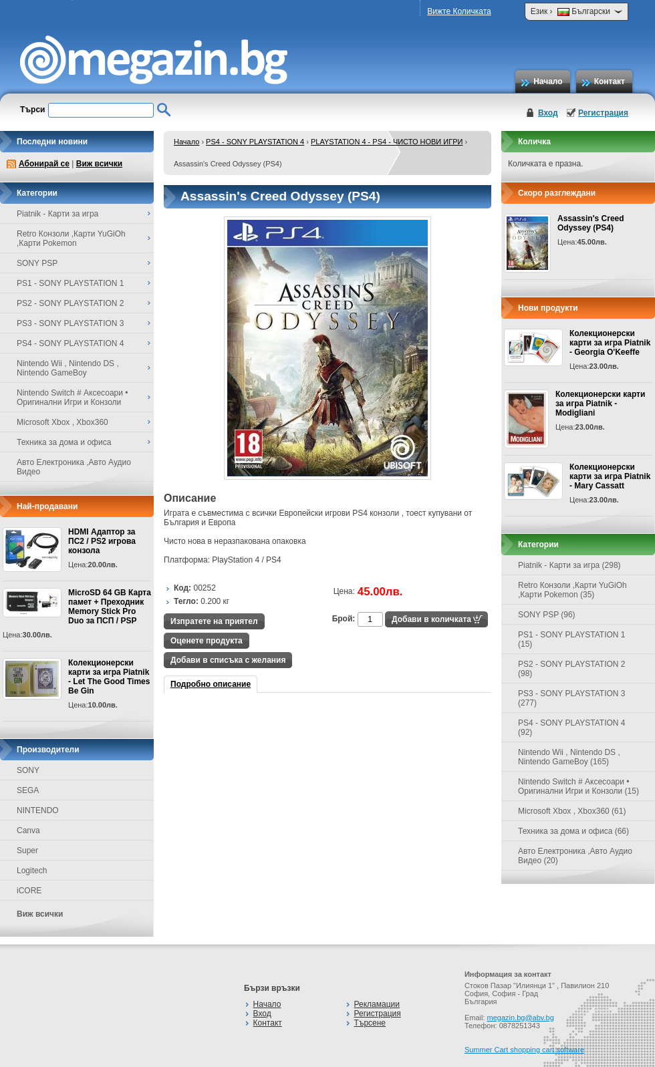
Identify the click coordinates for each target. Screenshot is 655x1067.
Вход (548, 113)
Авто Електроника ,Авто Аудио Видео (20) (575, 856)
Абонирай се (44, 163)
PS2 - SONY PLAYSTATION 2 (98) (572, 668)
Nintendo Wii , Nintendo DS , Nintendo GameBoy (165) (569, 757)
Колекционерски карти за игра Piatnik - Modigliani (600, 404)
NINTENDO (38, 810)
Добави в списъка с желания (227, 660)
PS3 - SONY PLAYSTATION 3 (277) (572, 698)
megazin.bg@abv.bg (520, 1018)
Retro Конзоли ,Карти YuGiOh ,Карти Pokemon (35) (572, 590)
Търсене (370, 1023)
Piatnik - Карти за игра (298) (569, 565)
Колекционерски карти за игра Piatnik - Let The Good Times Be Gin (109, 677)
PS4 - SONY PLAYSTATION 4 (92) (572, 727)
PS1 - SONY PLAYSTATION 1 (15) (572, 639)
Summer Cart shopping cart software (524, 1050)
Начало (547, 81)
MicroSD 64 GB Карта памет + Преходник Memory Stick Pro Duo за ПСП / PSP (109, 606)
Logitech (32, 870)
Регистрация (603, 113)
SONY (28, 770)
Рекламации (377, 1004)
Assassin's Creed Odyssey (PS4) (590, 223)
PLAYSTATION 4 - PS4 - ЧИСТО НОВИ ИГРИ (387, 142)
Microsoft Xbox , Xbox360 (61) (572, 811)
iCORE (29, 890)
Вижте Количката (459, 11)
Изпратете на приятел (214, 621)
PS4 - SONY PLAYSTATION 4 (255, 142)
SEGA (28, 790)
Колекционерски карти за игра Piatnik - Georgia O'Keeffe (609, 343)
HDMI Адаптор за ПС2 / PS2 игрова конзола (102, 541)
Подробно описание (210, 684)
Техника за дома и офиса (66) (573, 831)
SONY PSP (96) (546, 614)
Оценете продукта (206, 640)
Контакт (609, 81)
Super (27, 850)
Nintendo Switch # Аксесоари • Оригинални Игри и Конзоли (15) (578, 786)
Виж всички (99, 163)
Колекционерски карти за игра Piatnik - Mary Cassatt (609, 476)
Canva (28, 830)
